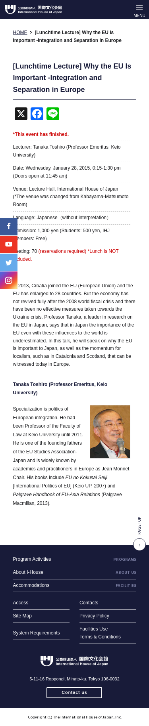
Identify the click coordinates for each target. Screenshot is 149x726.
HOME (20, 32)
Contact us (74, 692)
